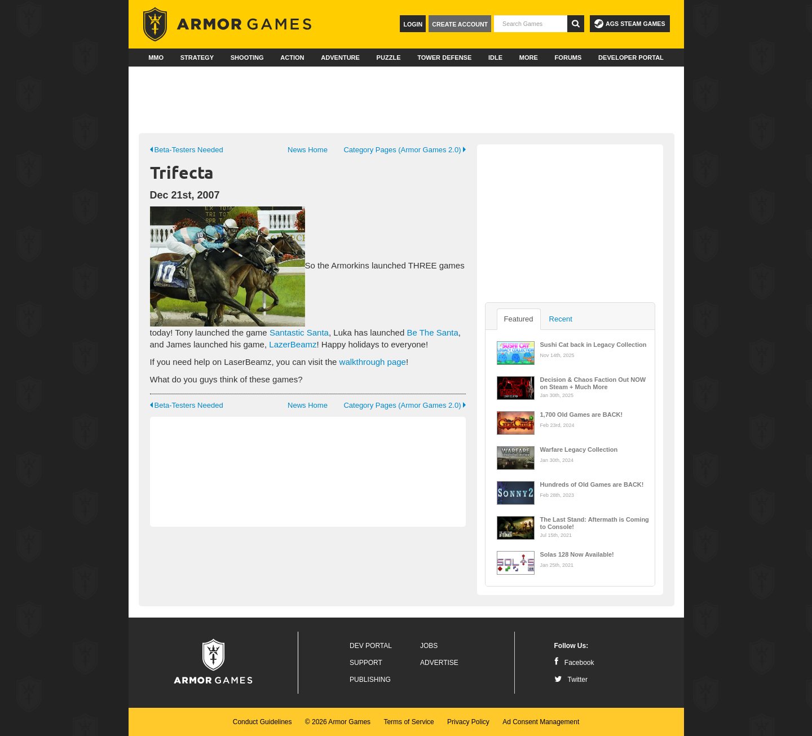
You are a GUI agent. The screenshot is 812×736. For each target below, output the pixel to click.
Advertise (439, 663)
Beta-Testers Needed (186, 150)
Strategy (197, 57)
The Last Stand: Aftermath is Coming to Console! (594, 522)
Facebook (574, 663)
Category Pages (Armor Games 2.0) (404, 150)
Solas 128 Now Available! (577, 554)
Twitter (571, 680)
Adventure (340, 57)
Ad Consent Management (540, 722)
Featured (518, 319)
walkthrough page (372, 362)
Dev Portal (371, 646)
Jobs (429, 646)
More (528, 57)
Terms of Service (408, 722)
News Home (308, 150)
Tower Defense (444, 57)
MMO (156, 57)
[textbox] (530, 23)
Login (412, 24)
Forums (568, 57)
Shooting (247, 57)
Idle (495, 57)
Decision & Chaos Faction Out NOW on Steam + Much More (593, 382)
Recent (560, 319)
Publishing (370, 680)
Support (366, 663)
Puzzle (389, 57)
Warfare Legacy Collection (579, 449)
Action (292, 57)
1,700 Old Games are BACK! (581, 414)
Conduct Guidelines (262, 722)
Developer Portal (631, 57)
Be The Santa (432, 332)
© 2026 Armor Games (337, 722)
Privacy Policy (468, 722)
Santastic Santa (299, 332)
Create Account (460, 24)
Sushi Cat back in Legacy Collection (593, 344)
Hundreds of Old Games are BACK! (592, 484)
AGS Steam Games (629, 23)
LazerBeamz (292, 344)
